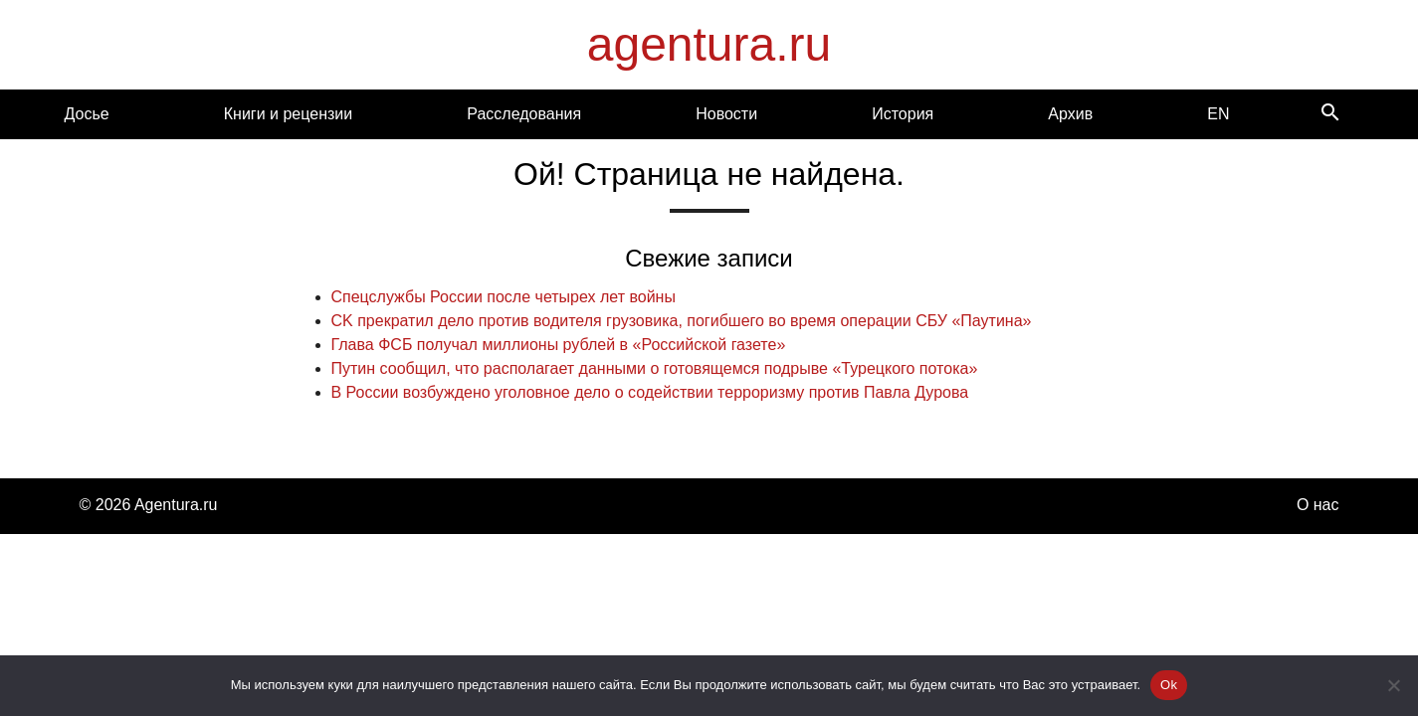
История (902, 113)
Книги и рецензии (288, 113)
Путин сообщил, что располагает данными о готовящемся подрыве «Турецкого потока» (654, 368)
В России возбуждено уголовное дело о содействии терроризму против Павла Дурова (650, 392)
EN (1218, 113)
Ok (1168, 684)
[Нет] (1393, 685)
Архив (1070, 113)
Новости (726, 113)
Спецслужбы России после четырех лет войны (503, 296)
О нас (1318, 504)
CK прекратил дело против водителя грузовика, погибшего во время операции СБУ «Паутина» (681, 320)
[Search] (1330, 113)
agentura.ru (709, 44)
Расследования (524, 113)
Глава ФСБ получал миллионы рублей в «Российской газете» (558, 344)
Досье (87, 113)
